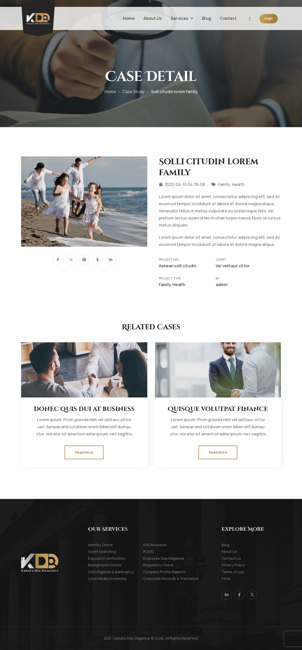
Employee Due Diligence (150, 558)
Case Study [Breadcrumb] (133, 93)
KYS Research (150, 544)
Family (224, 184)
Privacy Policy (229, 565)
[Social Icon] (57, 259)
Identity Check (95, 544)
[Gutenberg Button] (84, 452)
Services (179, 18)
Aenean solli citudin (177, 266)
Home (129, 18)
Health (238, 184)
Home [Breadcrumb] (110, 93)
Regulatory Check (150, 565)
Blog (206, 18)
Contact (228, 18)
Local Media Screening (95, 578)
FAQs (226, 578)
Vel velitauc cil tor (233, 266)
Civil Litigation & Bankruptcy (95, 571)
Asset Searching (95, 551)
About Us (152, 18)
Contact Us (229, 558)
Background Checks (95, 565)
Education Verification (95, 558)
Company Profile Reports (150, 571)
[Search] (250, 18)
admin (221, 284)
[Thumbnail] (84, 369)
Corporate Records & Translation (150, 578)
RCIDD (148, 551)
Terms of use (229, 571)
